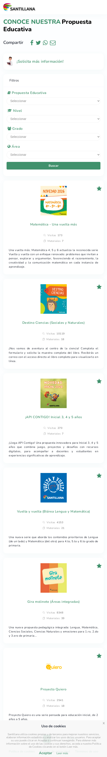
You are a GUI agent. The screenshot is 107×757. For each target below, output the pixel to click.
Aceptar (45, 753)
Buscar (53, 166)
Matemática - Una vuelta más (53, 224)
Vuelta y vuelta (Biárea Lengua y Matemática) (53, 511)
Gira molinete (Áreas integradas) (53, 601)
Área (13, 146)
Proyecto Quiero (53, 689)
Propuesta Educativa (27, 92)
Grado (15, 128)
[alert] (53, 61)
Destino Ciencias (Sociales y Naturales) (53, 322)
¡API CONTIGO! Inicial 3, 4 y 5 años (53, 417)
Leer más (62, 753)
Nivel (14, 110)
